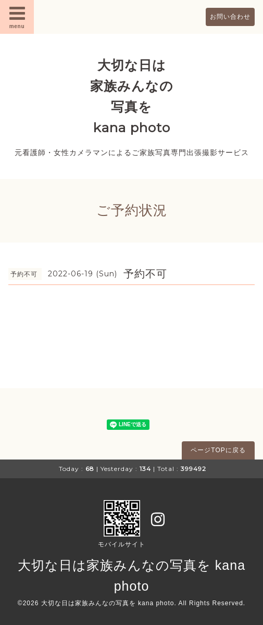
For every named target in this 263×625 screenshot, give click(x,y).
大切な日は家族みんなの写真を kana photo (107, 603)
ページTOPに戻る (218, 450)
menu (17, 16)
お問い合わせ (230, 16)
